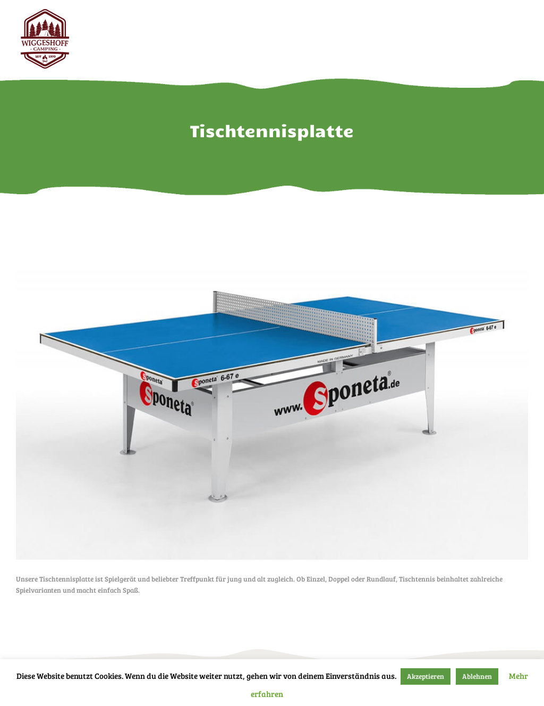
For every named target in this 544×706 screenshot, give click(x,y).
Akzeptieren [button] (425, 676)
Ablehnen (477, 676)
